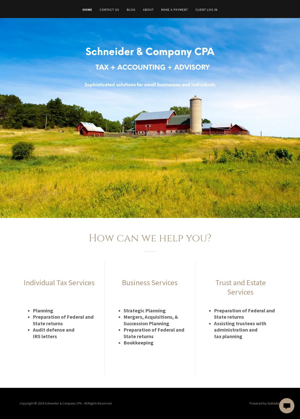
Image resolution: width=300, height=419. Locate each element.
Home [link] (87, 9)
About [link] (148, 9)
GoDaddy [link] (273, 403)
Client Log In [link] (206, 9)
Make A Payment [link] (174, 9)
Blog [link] (131, 9)
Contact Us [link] (109, 9)
